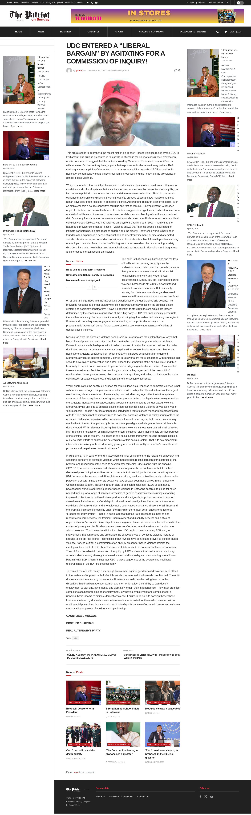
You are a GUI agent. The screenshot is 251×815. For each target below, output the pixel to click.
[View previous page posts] (89, 287)
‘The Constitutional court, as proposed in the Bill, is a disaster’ (161, 755)
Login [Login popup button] (190, 3)
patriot (79, 70)
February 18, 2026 (75, 760)
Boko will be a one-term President (20, 164)
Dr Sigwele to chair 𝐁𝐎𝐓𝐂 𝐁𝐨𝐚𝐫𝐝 (19, 231)
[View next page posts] (94, 287)
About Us (100, 798)
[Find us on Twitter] (205, 798)
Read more (16, 126)
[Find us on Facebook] (200, 798)
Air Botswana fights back (15, 383)
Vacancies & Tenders (74, 3)
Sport (42, 3)
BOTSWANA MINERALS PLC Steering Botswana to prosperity (47, 284)
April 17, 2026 (113, 718)
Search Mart (74, 806)
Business (25, 3)
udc (75, 638)
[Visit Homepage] (29, 16)
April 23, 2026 (73, 718)
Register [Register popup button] (200, 3)
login (76, 773)
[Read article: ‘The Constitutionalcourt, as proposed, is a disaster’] (123, 736)
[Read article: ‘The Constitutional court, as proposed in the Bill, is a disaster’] (162, 736)
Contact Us (142, 798)
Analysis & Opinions (54, 3)
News (16, 3)
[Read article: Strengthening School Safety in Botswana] (123, 694)
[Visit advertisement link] (157, 16)
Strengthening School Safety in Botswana (90, 275)
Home (9, 3)
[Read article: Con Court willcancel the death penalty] (83, 736)
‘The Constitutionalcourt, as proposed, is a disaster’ (123, 755)
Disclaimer (128, 798)
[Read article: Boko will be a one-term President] (83, 694)
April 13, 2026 (152, 714)
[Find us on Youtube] (212, 798)
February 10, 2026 (154, 763)
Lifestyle (34, 3)
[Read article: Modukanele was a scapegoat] (162, 694)
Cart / (235, 31)
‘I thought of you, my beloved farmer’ (229, 54)
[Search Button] (217, 32)
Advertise (114, 798)
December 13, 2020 (97, 70)
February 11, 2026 (115, 763)
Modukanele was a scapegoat (83, 280)
